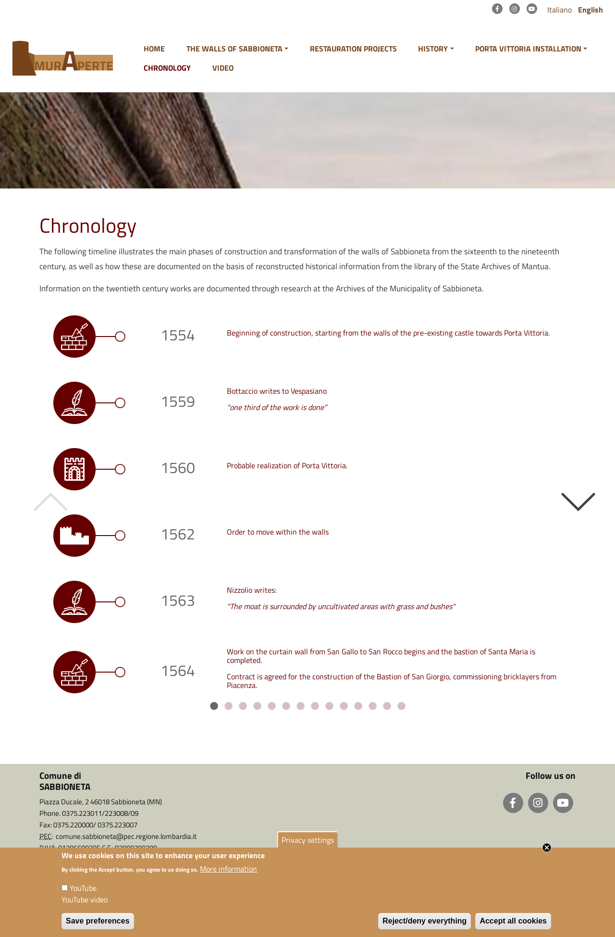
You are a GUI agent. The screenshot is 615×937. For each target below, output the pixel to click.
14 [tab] (401, 706)
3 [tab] (242, 706)
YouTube (83, 894)
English (590, 9)
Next (571, 502)
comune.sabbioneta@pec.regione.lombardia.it (126, 836)
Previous (44, 502)
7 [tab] (300, 706)
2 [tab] (228, 706)
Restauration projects (353, 48)
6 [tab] (286, 706)
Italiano (559, 9)
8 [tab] (315, 706)
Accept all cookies (513, 927)
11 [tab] (358, 706)
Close (547, 853)
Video (223, 68)
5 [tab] (271, 706)
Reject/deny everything (424, 927)
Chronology (167, 68)
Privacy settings (308, 845)
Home (154, 48)
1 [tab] (214, 706)
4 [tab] (257, 706)
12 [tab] (372, 706)
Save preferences (98, 927)
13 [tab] (387, 706)
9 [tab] (329, 706)
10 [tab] (343, 706)
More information (228, 874)
